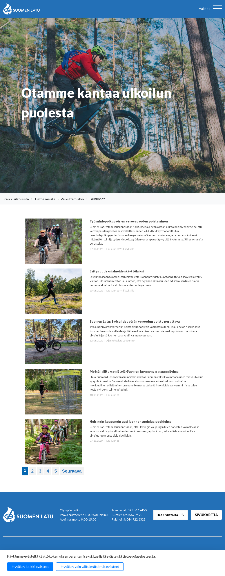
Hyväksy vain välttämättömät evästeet (90, 566)
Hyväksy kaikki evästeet (30, 566)
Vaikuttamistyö (72, 199)
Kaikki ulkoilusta (16, 199)
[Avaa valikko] (210, 9)
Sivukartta (206, 515)
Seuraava (72, 471)
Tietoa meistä (44, 199)
